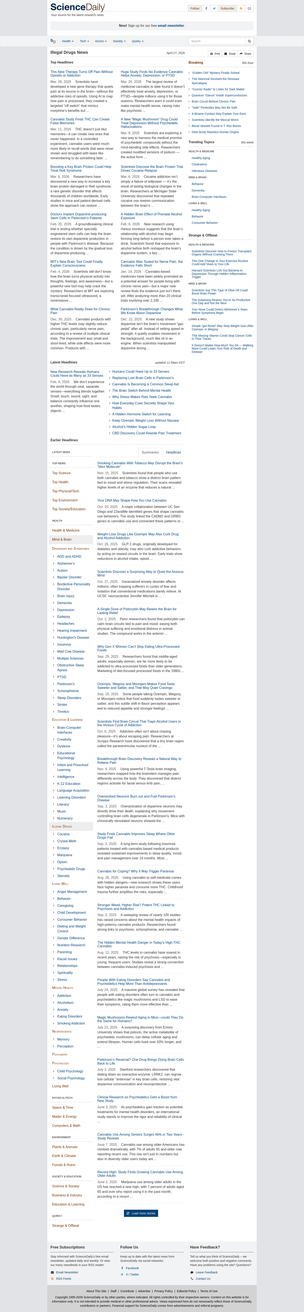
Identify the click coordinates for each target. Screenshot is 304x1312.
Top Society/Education (69, 509)
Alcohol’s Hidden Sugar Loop (134, 427)
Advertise (144, 1291)
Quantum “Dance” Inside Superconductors (219, 95)
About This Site (96, 1291)
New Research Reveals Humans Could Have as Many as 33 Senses (76, 373)
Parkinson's (66, 684)
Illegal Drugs (62, 826)
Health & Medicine (66, 530)
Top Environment (64, 500)
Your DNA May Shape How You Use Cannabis (132, 500)
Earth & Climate (64, 1156)
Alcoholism (65, 1002)
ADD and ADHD (69, 556)
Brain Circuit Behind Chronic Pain (214, 101)
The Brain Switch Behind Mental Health (141, 390)
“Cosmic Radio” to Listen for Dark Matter (218, 89)
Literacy (63, 804)
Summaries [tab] (150, 452)
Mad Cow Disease (71, 651)
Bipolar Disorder (69, 577)
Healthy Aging (201, 158)
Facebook (132, 1268)
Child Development (71, 912)
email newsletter (171, 25)
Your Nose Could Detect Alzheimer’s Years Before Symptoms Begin (219, 311)
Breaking (196, 62)
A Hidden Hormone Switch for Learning (141, 414)
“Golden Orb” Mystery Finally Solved (215, 72)
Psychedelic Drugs (71, 869)
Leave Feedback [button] (207, 1272)
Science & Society (65, 1186)
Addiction (64, 995)
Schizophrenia (68, 691)
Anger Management (72, 892)
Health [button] (67, 41)
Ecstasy (63, 848)
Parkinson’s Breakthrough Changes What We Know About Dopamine (152, 311)
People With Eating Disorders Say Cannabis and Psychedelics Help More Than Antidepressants (133, 981)
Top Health (60, 482)
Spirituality (65, 973)
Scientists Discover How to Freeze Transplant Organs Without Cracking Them (221, 253)
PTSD (61, 677)
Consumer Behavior (72, 919)
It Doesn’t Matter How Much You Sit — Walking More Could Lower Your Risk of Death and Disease (222, 349)
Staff (113, 1291)
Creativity (64, 739)
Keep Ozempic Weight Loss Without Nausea (145, 420)
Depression (65, 610)
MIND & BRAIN (197, 177)
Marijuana (64, 855)
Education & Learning (67, 719)
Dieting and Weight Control (71, 929)
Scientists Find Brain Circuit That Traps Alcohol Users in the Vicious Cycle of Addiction (139, 723)
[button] (215, 54)
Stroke (62, 704)
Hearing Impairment (72, 630)
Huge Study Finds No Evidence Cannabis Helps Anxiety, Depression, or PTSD (152, 73)
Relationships (67, 966)
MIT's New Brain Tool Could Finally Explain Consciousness (76, 263)
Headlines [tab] (173, 452)
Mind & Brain (62, 539)
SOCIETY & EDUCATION (66, 1176)
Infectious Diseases (204, 171)
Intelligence (65, 777)
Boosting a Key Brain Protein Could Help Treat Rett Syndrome (80, 168)
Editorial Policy (186, 1291)
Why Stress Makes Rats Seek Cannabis (142, 397)
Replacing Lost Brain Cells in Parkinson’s (143, 378)
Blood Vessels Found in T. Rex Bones (216, 126)
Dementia (64, 603)
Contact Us (203, 1278)
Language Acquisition (73, 790)
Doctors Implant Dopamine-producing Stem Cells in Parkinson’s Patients (78, 216)
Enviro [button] (101, 41)
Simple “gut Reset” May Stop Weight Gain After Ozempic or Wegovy (222, 327)
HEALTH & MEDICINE (201, 151)
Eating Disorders (69, 1016)
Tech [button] (84, 41)
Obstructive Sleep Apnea (70, 667)
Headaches (65, 623)
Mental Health (62, 987)
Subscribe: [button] (228, 8)
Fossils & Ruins (63, 1165)
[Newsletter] (249, 8)
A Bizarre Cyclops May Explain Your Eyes (219, 113)
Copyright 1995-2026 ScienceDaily (78, 1297)
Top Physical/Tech (65, 491)
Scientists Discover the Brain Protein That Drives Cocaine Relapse (152, 168)
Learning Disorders (71, 797)
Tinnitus (63, 711)
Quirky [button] (137, 41)
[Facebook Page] (206, 8)
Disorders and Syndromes (70, 548)
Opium (62, 862)
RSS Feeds (63, 1278)
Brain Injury (65, 596)
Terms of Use (208, 1291)
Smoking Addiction (71, 1023)
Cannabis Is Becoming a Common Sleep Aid (145, 384)
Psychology (60, 1063)
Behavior (64, 898)
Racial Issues (67, 959)
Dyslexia (63, 746)
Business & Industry (67, 1195)
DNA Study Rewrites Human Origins (215, 132)
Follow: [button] (195, 8)
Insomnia (64, 644)
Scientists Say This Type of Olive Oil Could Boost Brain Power (220, 292)
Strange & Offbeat (65, 1225)
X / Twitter (132, 1274)
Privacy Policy (163, 1291)
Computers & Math (66, 1125)
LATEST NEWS (61, 452)
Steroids (63, 876)
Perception (65, 1046)
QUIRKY (57, 1216)
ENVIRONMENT (61, 1137)
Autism (62, 570)
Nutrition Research (71, 945)
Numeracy (65, 818)
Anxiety (62, 1009)
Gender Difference (71, 938)
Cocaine (63, 834)
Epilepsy (63, 616)
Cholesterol (199, 164)
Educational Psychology (66, 755)
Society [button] (119, 41)
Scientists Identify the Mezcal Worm (215, 119)
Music (61, 811)
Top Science (61, 473)
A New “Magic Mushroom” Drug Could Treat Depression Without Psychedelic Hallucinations (149, 122)
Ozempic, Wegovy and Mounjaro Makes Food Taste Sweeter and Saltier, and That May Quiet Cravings (136, 686)
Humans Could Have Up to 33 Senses (140, 371)
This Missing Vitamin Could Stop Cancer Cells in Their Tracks (222, 337)
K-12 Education (68, 784)
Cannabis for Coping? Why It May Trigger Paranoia (135, 871)
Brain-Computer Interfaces (69, 730)
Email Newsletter (67, 1272)
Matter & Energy (64, 1116)
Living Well (60, 883)
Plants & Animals (64, 1147)
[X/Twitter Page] (214, 8)
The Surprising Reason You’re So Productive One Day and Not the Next (221, 301)
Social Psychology (71, 1078)
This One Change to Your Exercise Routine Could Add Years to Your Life (220, 262)
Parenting (64, 952)
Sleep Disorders (69, 698)
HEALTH (57, 520)
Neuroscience (62, 1031)
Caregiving (65, 905)
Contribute (127, 1291)
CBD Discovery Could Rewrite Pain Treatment (146, 433)
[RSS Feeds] (241, 8)
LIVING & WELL (198, 203)
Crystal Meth (66, 841)
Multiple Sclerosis (70, 658)
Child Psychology (70, 1071)
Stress (62, 979)
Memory (63, 1039)
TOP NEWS (59, 463)
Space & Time (62, 1107)
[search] (249, 41)
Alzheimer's (66, 563)
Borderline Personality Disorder (73, 586)
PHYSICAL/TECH (62, 1097)
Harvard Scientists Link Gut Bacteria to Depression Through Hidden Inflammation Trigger (219, 274)
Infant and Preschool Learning (72, 767)
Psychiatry (60, 1054)
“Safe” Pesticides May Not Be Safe (214, 107)
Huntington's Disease (73, 637)
